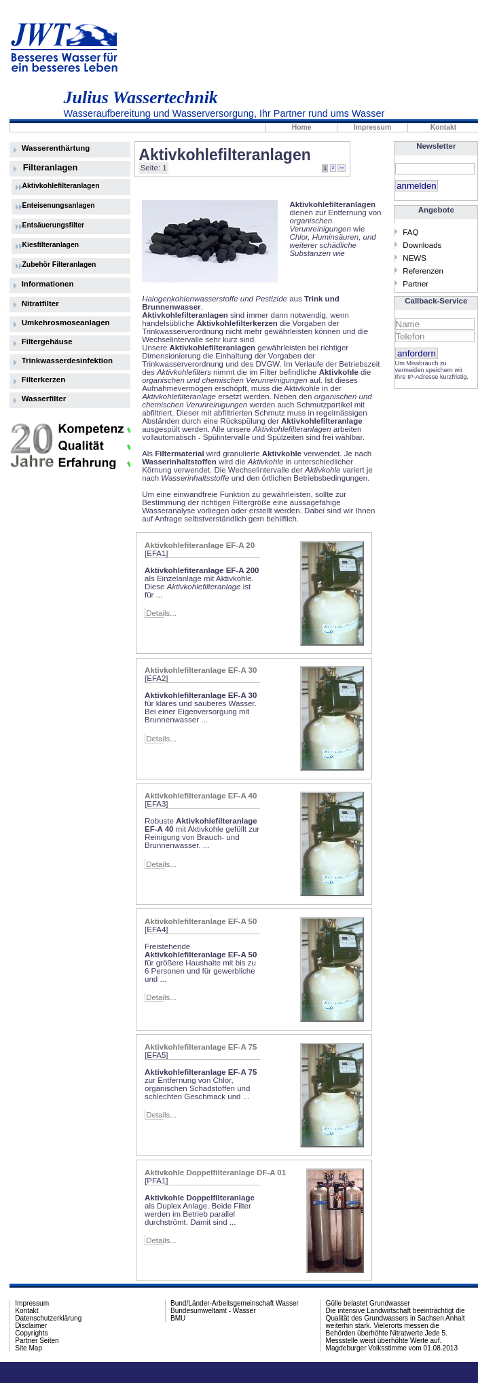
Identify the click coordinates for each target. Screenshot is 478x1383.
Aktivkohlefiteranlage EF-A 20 (200, 545)
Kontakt (26, 1310)
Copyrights (31, 1333)
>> (341, 168)
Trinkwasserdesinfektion (67, 360)
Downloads (422, 245)
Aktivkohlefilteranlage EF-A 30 (201, 670)
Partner (415, 284)
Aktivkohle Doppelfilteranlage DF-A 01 (215, 1172)
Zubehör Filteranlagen (59, 264)
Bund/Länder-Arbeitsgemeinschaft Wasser (234, 1303)
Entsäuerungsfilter (53, 225)
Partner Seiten (36, 1340)
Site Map (28, 1348)
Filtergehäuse (47, 341)
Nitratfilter (40, 303)
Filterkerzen (44, 379)
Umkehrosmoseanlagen (66, 322)
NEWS (414, 258)
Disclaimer (31, 1325)
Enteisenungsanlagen (58, 205)
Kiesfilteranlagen (50, 244)
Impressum (372, 127)
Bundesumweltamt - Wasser (213, 1310)
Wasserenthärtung (56, 148)
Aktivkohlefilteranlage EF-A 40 (201, 796)
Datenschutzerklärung (48, 1318)
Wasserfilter (44, 398)
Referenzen (423, 271)
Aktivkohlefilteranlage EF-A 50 (201, 921)
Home (302, 127)
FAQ (410, 232)
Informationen (48, 284)
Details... (161, 613)
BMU (177, 1318)
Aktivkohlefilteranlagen (61, 185)
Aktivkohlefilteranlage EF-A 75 (201, 1047)
